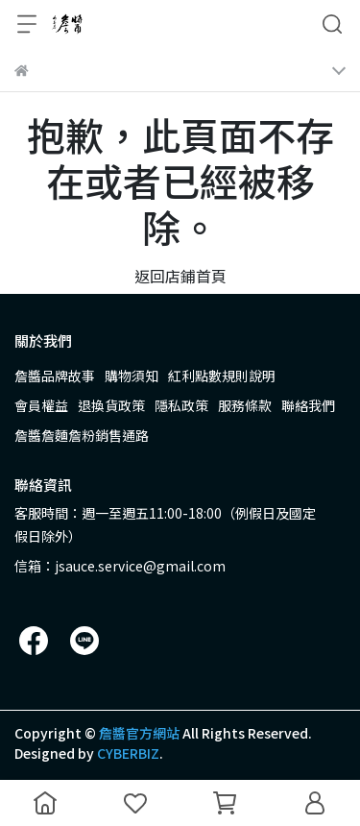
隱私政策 (181, 405)
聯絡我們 (308, 405)
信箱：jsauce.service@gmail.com (120, 565)
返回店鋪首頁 (180, 275)
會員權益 (41, 405)
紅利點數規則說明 (222, 375)
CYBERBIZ (128, 753)
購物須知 (131, 375)
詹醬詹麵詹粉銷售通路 (81, 435)
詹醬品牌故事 (54, 375)
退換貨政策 (111, 405)
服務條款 (245, 405)
